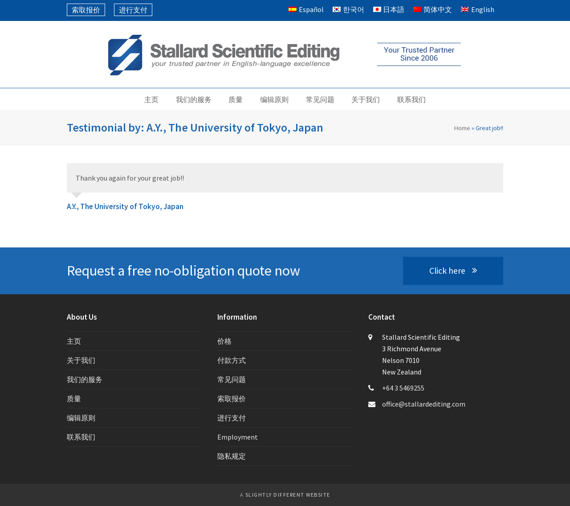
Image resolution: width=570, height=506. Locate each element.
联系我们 (81, 436)
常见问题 (231, 379)
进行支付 (231, 417)
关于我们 (81, 360)
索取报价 (231, 398)
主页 (74, 341)
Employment (237, 436)
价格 (224, 341)
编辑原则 (81, 417)
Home (462, 127)
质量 (74, 398)
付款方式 (231, 360)
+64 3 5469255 (403, 387)
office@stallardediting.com (423, 403)
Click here (453, 270)
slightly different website (287, 494)
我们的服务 (84, 379)
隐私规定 (231, 456)
